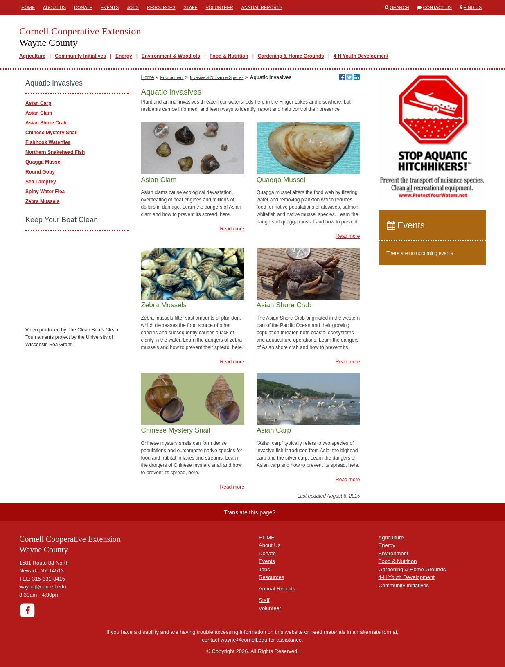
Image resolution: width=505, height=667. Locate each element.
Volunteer (219, 7)
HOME (267, 537)
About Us (54, 7)
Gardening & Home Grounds (291, 56)
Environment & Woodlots (171, 56)
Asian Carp (38, 103)
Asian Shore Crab (46, 123)
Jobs (133, 7)
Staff (191, 7)
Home (28, 7)
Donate (83, 7)
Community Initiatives (80, 56)
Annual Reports (261, 7)
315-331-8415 (48, 579)
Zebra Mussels (42, 201)
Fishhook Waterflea (47, 142)
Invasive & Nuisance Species (216, 77)
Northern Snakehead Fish (55, 152)
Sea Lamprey (40, 182)
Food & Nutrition (229, 56)
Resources (161, 7)
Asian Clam (38, 113)
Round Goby (40, 172)
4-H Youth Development (361, 56)
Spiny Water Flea (45, 191)
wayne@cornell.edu (42, 587)
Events (110, 7)
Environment (172, 77)
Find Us (473, 7)
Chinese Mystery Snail (51, 132)
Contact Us (437, 7)
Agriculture (32, 56)
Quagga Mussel (43, 162)
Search (399, 7)
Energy (123, 56)
